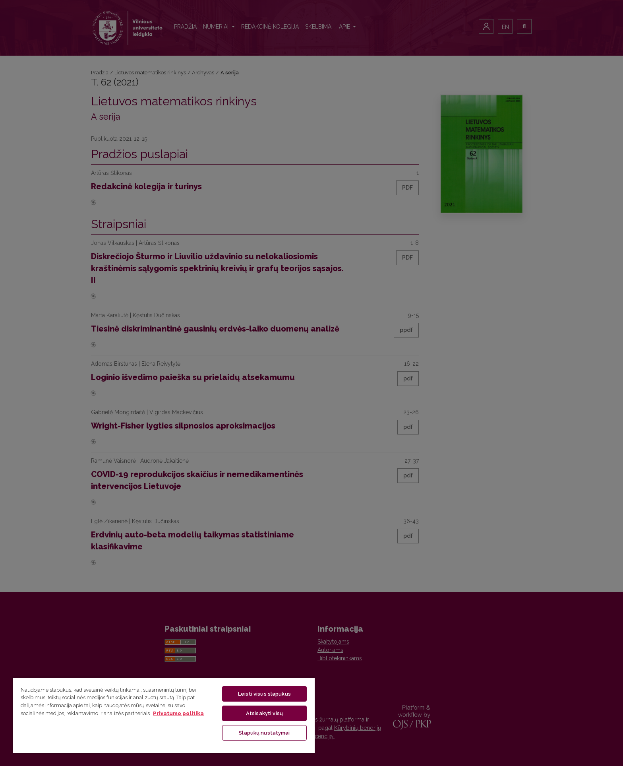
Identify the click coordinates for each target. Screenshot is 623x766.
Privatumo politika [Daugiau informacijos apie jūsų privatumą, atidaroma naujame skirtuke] (178, 713)
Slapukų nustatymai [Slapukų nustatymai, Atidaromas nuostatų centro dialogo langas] (264, 733)
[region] (164, 715)
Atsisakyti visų (264, 713)
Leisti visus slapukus (264, 694)
